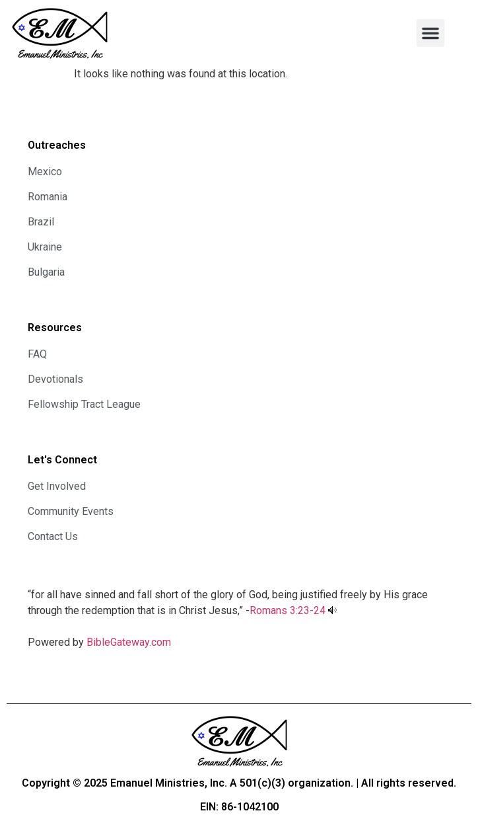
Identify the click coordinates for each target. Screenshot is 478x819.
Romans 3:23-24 (287, 610)
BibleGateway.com (128, 642)
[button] (430, 33)
